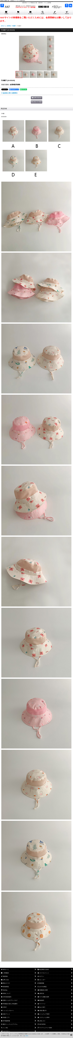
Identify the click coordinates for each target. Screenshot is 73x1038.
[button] (2, 5)
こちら (26, 1035)
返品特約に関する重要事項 (9, 93)
